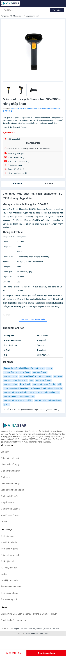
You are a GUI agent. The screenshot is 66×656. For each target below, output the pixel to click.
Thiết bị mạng (7, 536)
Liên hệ (4, 521)
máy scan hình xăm (28, 376)
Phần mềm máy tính (10, 555)
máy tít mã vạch (54, 400)
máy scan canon (44, 376)
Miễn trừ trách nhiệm (10, 471)
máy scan (58, 376)
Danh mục (5, 477)
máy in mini (40, 368)
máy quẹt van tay (10, 376)
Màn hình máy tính (9, 542)
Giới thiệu (17, 183)
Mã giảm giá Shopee (10, 515)
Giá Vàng (40, 629)
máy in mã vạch (35, 392)
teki (59, 384)
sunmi (18, 372)
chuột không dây (26, 368)
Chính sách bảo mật (10, 458)
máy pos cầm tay (40, 372)
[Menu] (62, 3)
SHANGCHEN (16, 109)
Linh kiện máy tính (9, 580)
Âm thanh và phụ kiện (11, 586)
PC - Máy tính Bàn (9, 567)
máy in (49, 368)
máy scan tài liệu (10, 384)
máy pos (26, 372)
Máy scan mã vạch (32, 16)
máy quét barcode (51, 392)
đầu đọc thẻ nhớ (10, 368)
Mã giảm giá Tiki (8, 502)
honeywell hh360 (27, 396)
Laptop (4, 574)
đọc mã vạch (25, 384)
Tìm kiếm (57, 10)
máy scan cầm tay (43, 380)
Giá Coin (55, 629)
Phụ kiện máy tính (9, 599)
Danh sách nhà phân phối (12, 490)
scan (31, 380)
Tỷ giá (16, 629)
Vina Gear (43, 634)
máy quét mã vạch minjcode (15, 392)
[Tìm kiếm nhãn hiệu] (26, 10)
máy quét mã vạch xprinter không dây (46, 388)
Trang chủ (4, 16)
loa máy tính (9, 372)
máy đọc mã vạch (11, 396)
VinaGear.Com (32, 634)
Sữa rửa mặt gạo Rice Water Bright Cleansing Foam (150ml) (34, 410)
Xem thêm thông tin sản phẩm (33, 319)
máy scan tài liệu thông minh (15, 380)
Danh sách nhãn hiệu (10, 483)
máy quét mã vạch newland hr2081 (18, 400)
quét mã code (40, 400)
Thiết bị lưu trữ (7, 561)
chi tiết (49, 183)
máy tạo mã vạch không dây (44, 384)
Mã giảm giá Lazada (10, 509)
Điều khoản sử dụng (10, 464)
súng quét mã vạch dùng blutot (16, 388)
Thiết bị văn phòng (16, 16)
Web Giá (47, 629)
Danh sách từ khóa (9, 496)
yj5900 (6, 404)
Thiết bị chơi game (9, 548)
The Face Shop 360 (27, 629)
